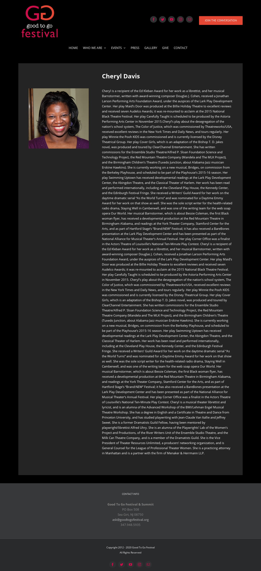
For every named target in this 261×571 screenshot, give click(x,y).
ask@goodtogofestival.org (130, 520)
